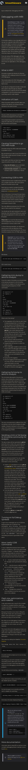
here (6, 749)
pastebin (24, 494)
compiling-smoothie (12, 191)
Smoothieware (13, 3)
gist (10, 464)
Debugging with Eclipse (17, 33)
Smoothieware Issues (10, 468)
